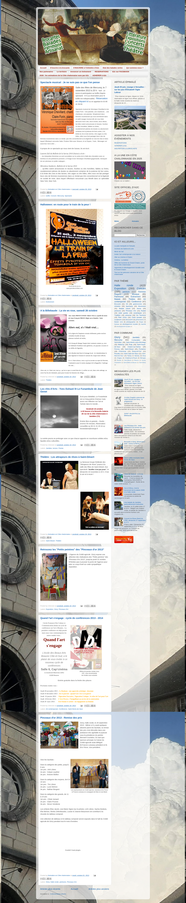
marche (143, 324)
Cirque (141, 322)
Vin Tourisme (141, 315)
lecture (55, 448)
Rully (131, 344)
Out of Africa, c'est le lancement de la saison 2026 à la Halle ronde (134, 490)
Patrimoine (118, 297)
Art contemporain (52, 709)
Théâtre (48, 380)
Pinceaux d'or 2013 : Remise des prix (61, 717)
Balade (117, 299)
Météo (116, 221)
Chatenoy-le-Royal (131, 358)
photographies (130, 322)
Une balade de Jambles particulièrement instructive (133, 503)
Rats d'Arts (122, 317)
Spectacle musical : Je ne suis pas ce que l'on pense (70, 82)
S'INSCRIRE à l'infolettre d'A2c (86, 68)
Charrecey (122, 351)
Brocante (117, 304)
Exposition (49, 609)
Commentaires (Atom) (58, 894)
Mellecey (121, 344)
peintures (63, 882)
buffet (48, 196)
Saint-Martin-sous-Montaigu (136, 342)
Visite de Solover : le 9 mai (133, 474)
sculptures (118, 320)
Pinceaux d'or (63, 609)
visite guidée (123, 313)
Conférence (63, 709)
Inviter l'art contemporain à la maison (127, 254)
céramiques (137, 313)
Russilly (117, 353)
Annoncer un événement (80, 72)
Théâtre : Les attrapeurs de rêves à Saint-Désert (67, 457)
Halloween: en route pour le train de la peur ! (65, 204)
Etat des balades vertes (113, 68)
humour (116, 324)
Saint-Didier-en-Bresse (130, 362)
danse (139, 308)
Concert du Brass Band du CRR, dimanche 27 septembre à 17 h (135, 520)
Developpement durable (123, 326)
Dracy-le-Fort (136, 351)
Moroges (143, 358)
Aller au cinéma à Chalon (123, 257)
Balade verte (118, 322)
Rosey (129, 356)
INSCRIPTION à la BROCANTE (125, 148)
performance (139, 320)
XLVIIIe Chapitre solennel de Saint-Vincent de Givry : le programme (134, 399)
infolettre (117, 306)
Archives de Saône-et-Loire (124, 249)
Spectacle (68, 196)
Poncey (117, 349)
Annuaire (135, 221)
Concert (53, 196)
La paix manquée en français (124, 246)
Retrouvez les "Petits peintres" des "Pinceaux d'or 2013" (72, 549)
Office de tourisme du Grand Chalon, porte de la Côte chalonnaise (129, 264)
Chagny (119, 358)
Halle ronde (54, 882)
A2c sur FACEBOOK (120, 72)
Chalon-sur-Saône (134, 347)
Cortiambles (136, 340)
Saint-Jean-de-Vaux (131, 353)
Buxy (144, 356)
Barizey (137, 356)
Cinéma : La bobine (121, 260)
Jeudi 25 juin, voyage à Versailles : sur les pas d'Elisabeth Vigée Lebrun (129, 89)
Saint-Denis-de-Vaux (75, 709)
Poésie (60, 448)
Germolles (118, 342)
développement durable (130, 324)
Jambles (49, 448)
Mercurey (60, 196)
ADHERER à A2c (100, 75)
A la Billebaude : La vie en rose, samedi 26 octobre (68, 310)
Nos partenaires (46, 72)
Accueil (43, 68)
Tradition (117, 315)
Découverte (129, 320)
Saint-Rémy (142, 362)
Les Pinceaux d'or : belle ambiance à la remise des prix (134, 426)
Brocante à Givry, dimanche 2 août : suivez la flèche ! (134, 443)
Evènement (50, 302)
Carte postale (137, 317)
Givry (56, 609)
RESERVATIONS (102, 72)
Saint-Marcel (127, 360)
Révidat (119, 360)
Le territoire (62, 72)
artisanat (128, 315)
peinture (126, 292)
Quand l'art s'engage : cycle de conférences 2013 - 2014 (71, 618)
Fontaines (142, 349)
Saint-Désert (50, 541)
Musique (135, 294)
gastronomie (137, 304)
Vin (127, 304)
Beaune (136, 360)
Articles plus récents (50, 889)
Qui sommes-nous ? (134, 68)
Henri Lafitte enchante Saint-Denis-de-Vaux (134, 459)
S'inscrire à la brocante (60, 68)
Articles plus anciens (99, 889)
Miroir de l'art (119, 251)
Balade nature (124, 308)
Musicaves (142, 306)
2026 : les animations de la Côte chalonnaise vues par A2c (64, 75)
